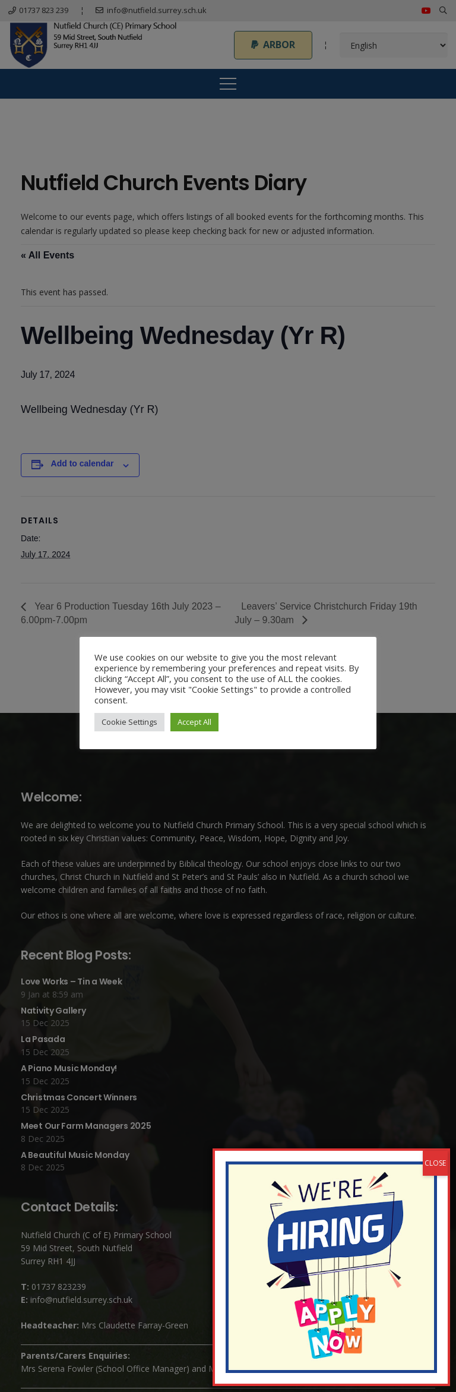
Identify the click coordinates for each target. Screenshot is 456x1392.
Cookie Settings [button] (129, 721)
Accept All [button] (194, 721)
